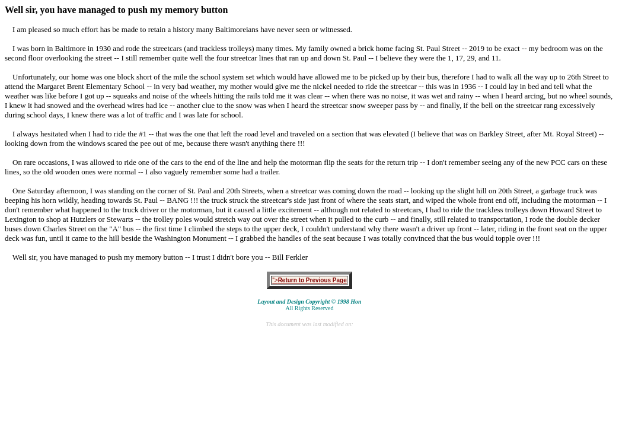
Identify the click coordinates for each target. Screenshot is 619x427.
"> (309, 280)
